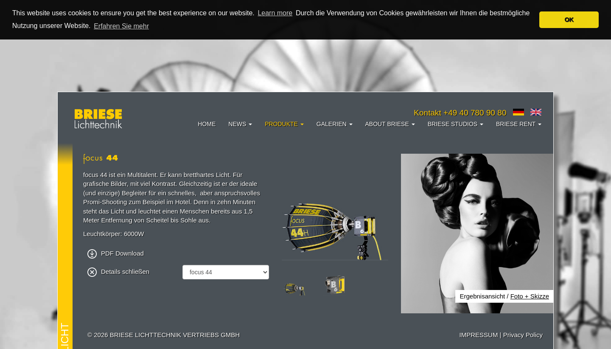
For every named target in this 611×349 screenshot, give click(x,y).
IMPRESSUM (479, 334)
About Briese (390, 124)
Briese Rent (518, 124)
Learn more (275, 13)
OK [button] (569, 19)
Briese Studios (455, 124)
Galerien (335, 124)
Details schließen (118, 271)
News (240, 124)
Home (207, 124)
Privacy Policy (523, 334)
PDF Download (115, 253)
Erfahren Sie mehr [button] (121, 26)
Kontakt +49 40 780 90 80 (460, 112)
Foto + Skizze (529, 296)
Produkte (284, 124)
